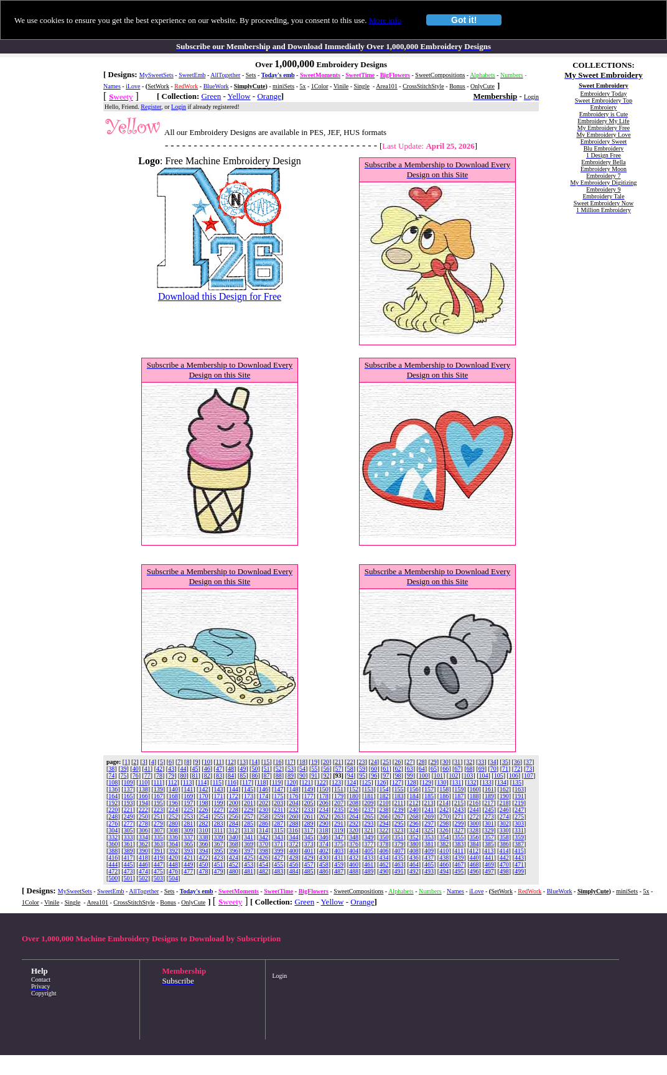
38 (111, 768)
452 (233, 864)
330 (503, 830)
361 (128, 843)
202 (263, 802)
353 (429, 837)
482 (263, 871)
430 (324, 857)
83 (219, 775)
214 (444, 802)
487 (338, 871)
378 (383, 843)
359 (519, 837)
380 (414, 843)
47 (219, 768)
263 (338, 816)
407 (399, 850)
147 (278, 789)
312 (233, 830)
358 (504, 837)
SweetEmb (192, 75)
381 (429, 843)
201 (248, 802)
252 (173, 816)
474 (143, 871)
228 (233, 809)
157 (429, 789)
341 (248, 837)
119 (276, 782)
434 (383, 857)
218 (503, 802)
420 (173, 857)
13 (243, 761)
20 (326, 761)
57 (338, 768)
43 (171, 768)
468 (473, 864)
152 (353, 789)
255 (218, 816)
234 (324, 809)
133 (487, 782)
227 (218, 809)
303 (519, 823)
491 (399, 871)
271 (459, 816)
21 (338, 761)
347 (338, 837)
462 (383, 864)
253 (188, 816)
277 (128, 823)
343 (278, 837)
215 (459, 802)
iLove (133, 86)
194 (143, 802)
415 (519, 850)
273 (489, 816)
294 (383, 823)
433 (368, 857)
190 (504, 796)
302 (504, 823)
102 (453, 775)
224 (173, 809)
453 (248, 864)
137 (128, 789)
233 (309, 809)
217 (488, 802)
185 (429, 796)
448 (173, 864)
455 (278, 864)
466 (444, 864)
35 (505, 761)
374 (324, 843)
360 (113, 843)
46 (207, 768)
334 (143, 837)
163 (519, 789)
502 (143, 878)
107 (528, 775)
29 (434, 761)
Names (112, 86)
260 (293, 816)
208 (353, 802)
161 (489, 789)
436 (414, 857)
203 (278, 802)
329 (488, 830)
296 (414, 823)
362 (143, 843)
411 (459, 850)
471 (519, 864)
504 (173, 878)
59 (362, 768)
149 (309, 789)
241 (429, 809)
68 (470, 768)
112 (172, 782)
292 (353, 823)
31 (457, 761)
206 (324, 802)
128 (411, 782)
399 (278, 850)
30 (445, 761)
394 (203, 850)
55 (314, 768)
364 (173, 843)
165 (128, 796)
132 (472, 782)
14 (254, 761)
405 (368, 850)
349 (368, 837)
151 (338, 789)
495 (459, 871)
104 (483, 775)
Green (211, 96)
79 (171, 775)
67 (457, 768)
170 (203, 796)
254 (203, 816)
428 (293, 857)
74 (111, 775)
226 (203, 809)
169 (188, 796)
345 (309, 837)
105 (498, 775)
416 (113, 857)
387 (519, 843)
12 (231, 761)
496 (473, 871)
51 (267, 768)
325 (429, 830)
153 (368, 789)
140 (173, 789)
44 (183, 768)
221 (128, 809)
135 (516, 782)
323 (398, 830)
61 (386, 768)
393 (188, 850)
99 (410, 775)
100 (423, 775)
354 (444, 837)
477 (188, 871)
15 (266, 761)
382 (444, 843)
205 (309, 802)
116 (231, 782)
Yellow (239, 96)
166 (143, 796)
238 (383, 809)
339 (218, 837)
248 (113, 816)
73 (529, 768)
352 (414, 837)
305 (128, 830)
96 (374, 775)
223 (158, 809)
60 (374, 768)
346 (324, 837)
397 (248, 850)
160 (473, 789)
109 (128, 782)
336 (173, 837)
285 (248, 823)
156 (414, 789)
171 (218, 796)
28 (421, 761)
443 (519, 857)
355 (459, 837)
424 (233, 857)
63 (410, 768)
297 (429, 823)
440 (473, 857)
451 (218, 864)
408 (414, 850)
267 (399, 816)
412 (473, 850)
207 (338, 802)
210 (383, 802)
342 (263, 837)
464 (414, 864)
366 (203, 843)
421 (188, 857)
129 (426, 782)
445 (128, 864)
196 (173, 802)
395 (218, 850)
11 (219, 761)
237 (368, 809)
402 (324, 850)
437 (429, 857)
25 (386, 761)
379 (399, 843)
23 (362, 761)
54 (302, 768)
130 (441, 782)
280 (173, 823)
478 (203, 871)
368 (233, 843)
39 (124, 768)
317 (308, 830)
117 (246, 782)
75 (124, 775)
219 (519, 802)
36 (517, 761)
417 (128, 857)
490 (383, 871)
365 (188, 843)
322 (383, 830)
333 (128, 837)
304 (113, 830)
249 (128, 816)
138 (143, 789)
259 (278, 816)
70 (493, 768)
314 (263, 830)
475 (158, 871)
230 (263, 809)
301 (489, 823)
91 (314, 775)
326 (444, 830)
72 (517, 768)
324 (413, 830)
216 (473, 802)
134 (501, 782)
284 (233, 823)
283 (218, 823)
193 (128, 802)
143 (218, 789)
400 (293, 850)
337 (188, 837)
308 (173, 830)
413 (488, 850)
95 (362, 775)
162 (504, 789)
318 (323, 830)
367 (218, 843)
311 (218, 830)
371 (278, 843)
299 (459, 823)
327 (459, 830)
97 (386, 775)
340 (233, 837)
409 (429, 850)
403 (338, 850)
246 (504, 809)
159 (459, 789)
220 (113, 809)
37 (529, 761)
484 (293, 871)
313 (248, 830)
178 (324, 796)
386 (504, 843)
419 (158, 857)
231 (278, 809)
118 (261, 782)
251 (158, 816)
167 (158, 796)
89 (290, 775)
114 (202, 782)
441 (489, 857)
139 (158, 789)
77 (147, 775)
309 (188, 830)
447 (158, 864)
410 (444, 850)
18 (302, 761)
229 (248, 809)
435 (399, 857)
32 (469, 761)
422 (203, 857)
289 (309, 823)
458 (324, 864)
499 (519, 871)
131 (456, 782)
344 (293, 837)
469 (489, 864)
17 (290, 761)
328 (473, 830)
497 (489, 871)
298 (444, 823)
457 (309, 864)
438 (444, 857)
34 (493, 761)
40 (136, 768)
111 (158, 782)
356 (473, 837)
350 (383, 837)
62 (397, 768)
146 (263, 789)
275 (519, 816)
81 (195, 775)
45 (195, 768)
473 (128, 871)
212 (413, 802)
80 (183, 775)
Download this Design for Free (219, 296)
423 (218, 857)
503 (158, 878)
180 (353, 796)
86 (254, 775)
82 (207, 775)
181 (368, 796)
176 (293, 796)
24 (374, 761)
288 (293, 823)
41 (147, 768)
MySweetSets (156, 75)
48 (231, 768)
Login (178, 106)
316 (293, 830)
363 (158, 843)
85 (243, 775)
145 (248, 789)
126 (381, 782)
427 (278, 857)
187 (459, 796)
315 (278, 830)
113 (187, 782)
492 (414, 871)
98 (397, 775)
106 (513, 775)
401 (309, 850)
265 (368, 816)
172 (233, 796)
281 (188, 823)
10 (207, 761)
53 (290, 768)
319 (338, 830)
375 (338, 843)
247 (519, 809)
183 (399, 796)
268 (414, 816)
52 (279, 768)
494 (444, 871)
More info (385, 20)
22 (350, 761)
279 (158, 823)
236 (353, 809)
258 (263, 816)
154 (383, 789)
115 (217, 782)
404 (353, 850)
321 (368, 830)
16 (278, 761)
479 (218, 871)
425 (248, 857)
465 (429, 864)
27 (409, 761)
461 (368, 864)
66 (445, 768)
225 (188, 809)
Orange (269, 96)
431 (338, 857)
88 (279, 775)
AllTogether (225, 75)
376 (353, 843)
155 (399, 789)
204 (293, 802)
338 (203, 837)
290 (324, 823)
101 (438, 775)
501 (128, 878)
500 (113, 878)
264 (353, 816)
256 (233, 816)
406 (383, 850)
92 (326, 775)
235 (338, 809)
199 (218, 802)
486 (324, 871)
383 (459, 843)
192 (113, 802)
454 (263, 864)
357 (489, 837)
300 (473, 823)
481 (248, 871)
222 (143, 809)
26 (397, 761)
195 (158, 802)
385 (489, 843)
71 (505, 768)
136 (113, 789)
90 (302, 775)
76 (136, 775)
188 (473, 796)
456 (293, 864)
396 (233, 850)
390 (143, 850)
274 (504, 816)
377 (368, 843)
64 (422, 768)
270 (444, 816)
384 (473, 843)
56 (326, 768)
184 (414, 796)
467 (459, 864)
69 (481, 768)
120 (291, 782)
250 (143, 816)
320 (353, 830)
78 (159, 775)
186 (444, 796)
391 (158, 850)
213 (429, 802)
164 (113, 796)
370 (263, 843)
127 (396, 782)
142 (203, 789)
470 (504, 864)
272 (473, 816)
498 (504, 871)
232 (293, 809)
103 (468, 775)
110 (143, 782)
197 (188, 802)
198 (203, 802)
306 (143, 830)
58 (350, 768)
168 (173, 796)
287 (278, 823)
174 (263, 796)
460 (353, 864)
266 (383, 816)
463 (399, 864)
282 (203, 823)
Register (151, 106)
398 (263, 850)
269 (429, 816)
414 (503, 850)
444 (113, 864)
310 (203, 830)
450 (203, 864)
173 (248, 796)
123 (336, 782)
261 (309, 816)
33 (481, 761)
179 (338, 796)
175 (278, 796)
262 (324, 816)
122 (321, 782)
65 (434, 768)
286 (263, 823)
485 (309, 871)
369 (248, 843)
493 (429, 871)
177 (309, 796)
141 (188, 789)
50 (254, 768)
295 (399, 823)
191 (519, 796)
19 (314, 761)
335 (158, 837)
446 (143, 864)
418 (143, 857)
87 (267, 775)
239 (399, 809)
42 (159, 768)
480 (233, 871)
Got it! (464, 20)
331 (519, 830)
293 (368, 823)
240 (414, 809)
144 (233, 789)
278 (143, 823)
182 (383, 796)
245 (489, 809)
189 (489, 796)
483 (278, 871)
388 (113, 850)
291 (338, 823)
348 (353, 837)
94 (350, 775)
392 (173, 850)
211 (399, 802)
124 (351, 782)
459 (338, 864)
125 (366, 782)
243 (459, 809)
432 (353, 857)
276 (113, 823)
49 (243, 768)
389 (128, 850)
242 (444, 809)
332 (113, 837)
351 (399, 837)
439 (459, 857)
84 (231, 775)
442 (504, 857)
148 (293, 789)
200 (233, 802)
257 (248, 816)
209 (368, 802)
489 (368, 871)
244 (473, 809)
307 (158, 830)
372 (293, 843)
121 (306, 782)
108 (113, 782)
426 (263, 857)
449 (188, 864)
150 (324, 789)
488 (353, 871)
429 (309, 857)
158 (444, 789)
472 (113, 871)
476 (173, 871)
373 (309, 843)
